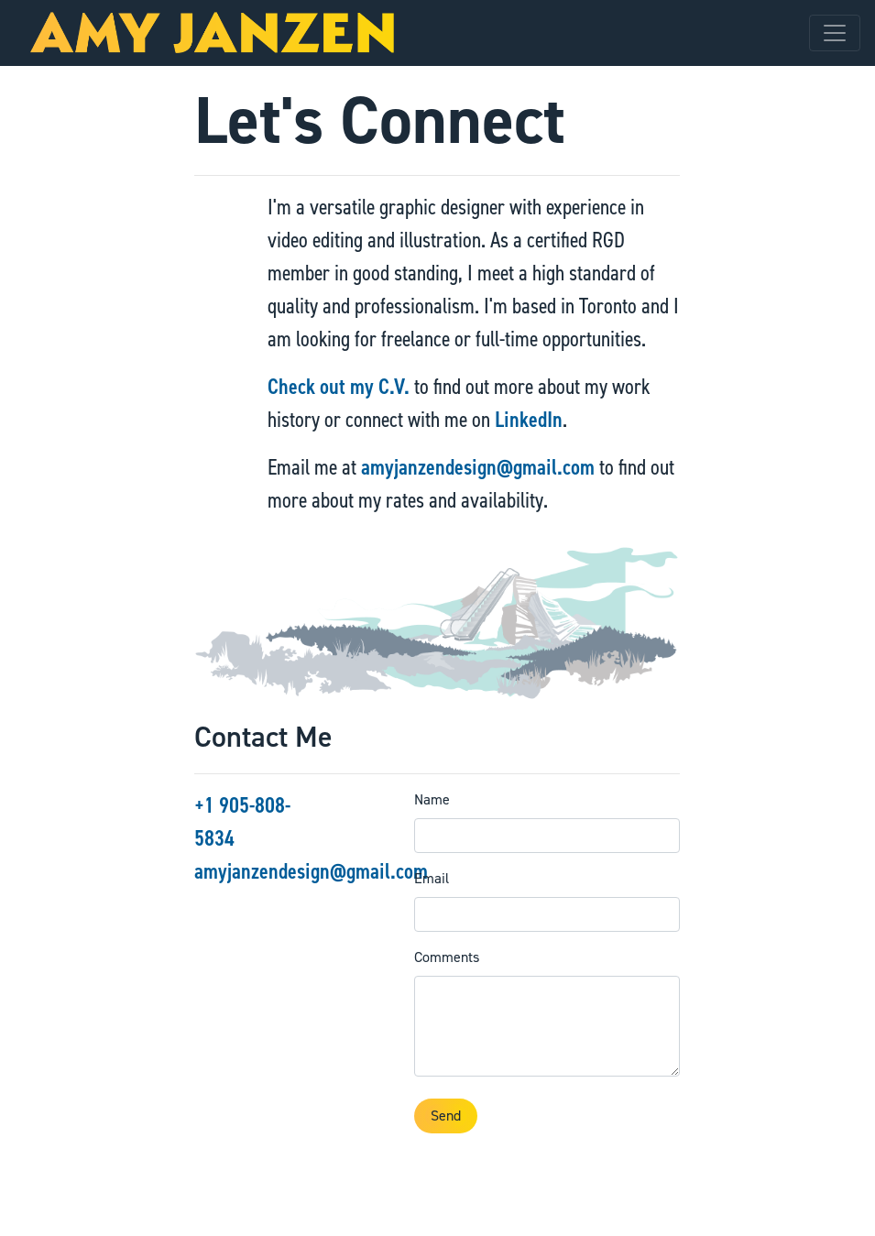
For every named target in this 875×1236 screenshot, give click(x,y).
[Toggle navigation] (834, 33)
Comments (446, 957)
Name (432, 799)
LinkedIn (529, 419)
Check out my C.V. (339, 386)
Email (431, 878)
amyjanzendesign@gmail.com (478, 467)
